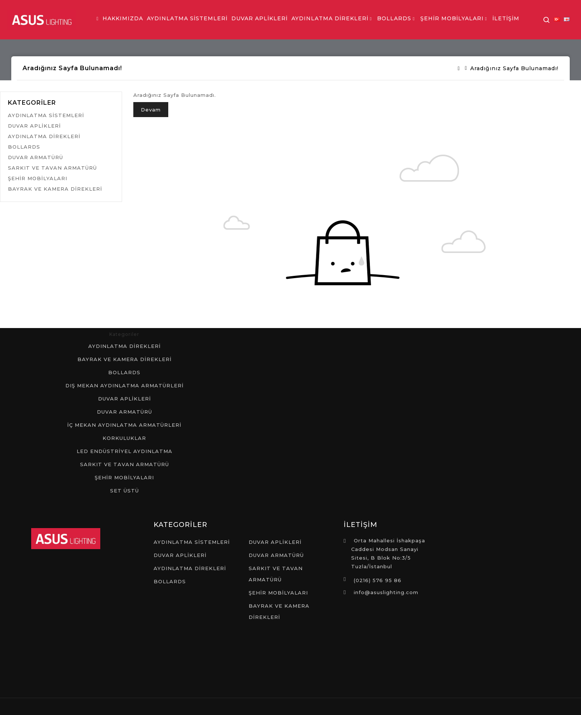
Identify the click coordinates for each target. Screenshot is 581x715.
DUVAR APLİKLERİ (259, 18)
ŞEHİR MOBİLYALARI (452, 18)
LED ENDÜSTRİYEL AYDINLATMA (124, 451)
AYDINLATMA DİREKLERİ (329, 18)
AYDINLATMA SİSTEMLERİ (187, 18)
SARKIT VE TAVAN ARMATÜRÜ (52, 168)
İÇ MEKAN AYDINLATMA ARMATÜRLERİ (124, 425)
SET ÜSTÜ (124, 491)
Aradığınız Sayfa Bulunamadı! (514, 68)
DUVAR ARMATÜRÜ (35, 157)
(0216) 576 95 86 (377, 580)
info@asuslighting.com (386, 592)
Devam (151, 110)
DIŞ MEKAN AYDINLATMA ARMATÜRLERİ (124, 385)
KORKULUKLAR (124, 438)
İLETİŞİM (505, 18)
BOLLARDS (394, 18)
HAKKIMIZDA (123, 18)
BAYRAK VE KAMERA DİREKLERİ (55, 189)
